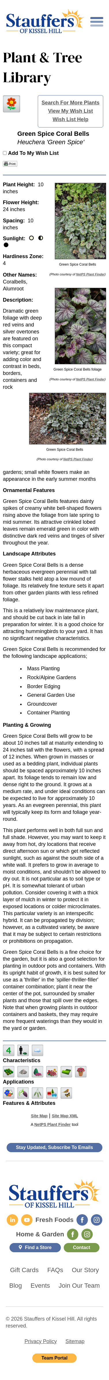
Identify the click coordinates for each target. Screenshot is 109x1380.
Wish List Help (71, 119)
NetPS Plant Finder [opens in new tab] (52, 1124)
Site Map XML (65, 1116)
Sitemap (74, 1341)
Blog (15, 1285)
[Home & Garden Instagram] (87, 1234)
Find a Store (38, 1247)
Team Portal (54, 1357)
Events (40, 1285)
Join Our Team (79, 1285)
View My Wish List (70, 111)
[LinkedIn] (12, 1220)
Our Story (85, 1270)
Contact (81, 1247)
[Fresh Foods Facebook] (82, 1220)
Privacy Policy (41, 1341)
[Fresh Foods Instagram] (96, 1220)
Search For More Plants (70, 103)
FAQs (55, 1270)
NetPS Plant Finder (90, 274)
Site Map (39, 1116)
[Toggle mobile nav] (96, 21)
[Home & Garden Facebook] (72, 1234)
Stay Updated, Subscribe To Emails (54, 1147)
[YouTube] (27, 1220)
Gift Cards (24, 1270)
